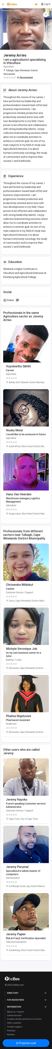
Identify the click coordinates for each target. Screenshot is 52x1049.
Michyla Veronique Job (21, 648)
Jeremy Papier (16, 934)
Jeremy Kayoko (16, 799)
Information (27, 1006)
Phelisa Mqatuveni (18, 716)
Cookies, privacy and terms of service (24, 1019)
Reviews (11, 1034)
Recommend (25, 77)
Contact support (14, 1026)
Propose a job (26, 1043)
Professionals (6, 10)
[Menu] (3, 4)
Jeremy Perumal (17, 867)
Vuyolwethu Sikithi (18, 366)
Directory (27, 993)
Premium (11, 1030)
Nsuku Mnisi (14, 430)
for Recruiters (27, 1000)
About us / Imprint (15, 1012)
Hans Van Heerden (18, 494)
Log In (45, 4)
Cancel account (14, 1015)
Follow (8, 300)
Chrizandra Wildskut (19, 584)
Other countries (14, 1023)
